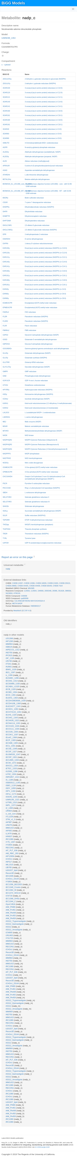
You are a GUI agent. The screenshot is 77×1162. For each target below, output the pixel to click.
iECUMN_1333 (12, 760)
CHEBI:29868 (11, 586)
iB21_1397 (11, 672)
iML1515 (10, 865)
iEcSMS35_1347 (13, 754)
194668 (40, 591)
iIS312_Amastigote (14, 930)
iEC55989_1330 (13, 684)
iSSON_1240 (12, 797)
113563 (27, 591)
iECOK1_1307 (12, 734)
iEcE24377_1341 (13, 706)
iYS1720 (10, 938)
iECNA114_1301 (13, 723)
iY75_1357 (11, 842)
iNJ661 (9, 667)
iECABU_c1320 (13, 686)
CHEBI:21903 (52, 583)
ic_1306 (9, 675)
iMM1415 (10, 828)
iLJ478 (9, 833)
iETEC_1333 (11, 768)
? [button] (24, 564)
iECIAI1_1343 (12, 717)
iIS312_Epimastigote (15, 924)
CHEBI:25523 (64, 583)
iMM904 (9, 644)
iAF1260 (10, 641)
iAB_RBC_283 (12, 853)
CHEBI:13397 (17, 583)
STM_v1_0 (11, 819)
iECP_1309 (11, 740)
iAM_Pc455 (11, 915)
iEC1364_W (11, 890)
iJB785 (9, 867)
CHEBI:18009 (41, 583)
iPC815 (9, 655)
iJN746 (9, 661)
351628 (61, 591)
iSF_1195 (10, 658)
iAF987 (9, 822)
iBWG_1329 (11, 669)
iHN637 (9, 836)
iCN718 (9, 896)
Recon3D (10, 873)
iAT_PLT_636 (12, 850)
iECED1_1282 (12, 709)
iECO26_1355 (12, 732)
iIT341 (9, 664)
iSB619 (9, 647)
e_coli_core (11, 814)
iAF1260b (10, 856)
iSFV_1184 (11, 791)
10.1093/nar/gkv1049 (42, 1147)
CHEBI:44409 (34, 586)
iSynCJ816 (11, 904)
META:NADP (17, 603)
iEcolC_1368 (11, 737)
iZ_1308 (9, 808)
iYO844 (9, 845)
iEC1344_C (11, 901)
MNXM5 (31, 588)
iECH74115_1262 (14, 712)
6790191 (17, 593)
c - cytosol (6, 65)
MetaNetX (17, 611)
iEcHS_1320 (11, 715)
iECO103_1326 (13, 726)
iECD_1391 (11, 695)
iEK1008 (10, 876)
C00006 (24, 596)
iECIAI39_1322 (13, 720)
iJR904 (9, 811)
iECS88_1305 (12, 743)
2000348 (47, 591)
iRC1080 (10, 839)
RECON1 (10, 848)
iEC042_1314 (12, 681)
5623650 (9, 593)
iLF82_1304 (11, 774)
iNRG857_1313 (13, 777)
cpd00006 (24, 598)
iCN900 (9, 932)
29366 (54, 591)
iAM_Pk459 (11, 918)
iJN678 (9, 825)
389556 (68, 591)
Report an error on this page (17, 557)
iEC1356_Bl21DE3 (14, 884)
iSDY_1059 (11, 788)
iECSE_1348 (12, 749)
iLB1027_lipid (12, 870)
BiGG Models (13, 3)
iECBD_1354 (12, 692)
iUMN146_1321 (13, 799)
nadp (8, 569)
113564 (34, 591)
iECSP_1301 (12, 757)
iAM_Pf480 (11, 907)
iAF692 (9, 831)
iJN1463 (9, 935)
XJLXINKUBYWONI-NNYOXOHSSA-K (29, 601)
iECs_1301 (11, 746)
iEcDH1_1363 (12, 698)
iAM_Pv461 (11, 910)
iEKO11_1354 (12, 766)
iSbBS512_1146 (13, 783)
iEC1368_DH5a (13, 898)
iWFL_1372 (11, 805)
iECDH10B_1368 (13, 703)
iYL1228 (9, 816)
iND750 (9, 652)
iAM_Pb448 (11, 913)
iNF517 (9, 862)
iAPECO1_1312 (13, 650)
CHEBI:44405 (22, 586)
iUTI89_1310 (12, 802)
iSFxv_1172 (11, 794)
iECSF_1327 (11, 751)
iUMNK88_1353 (8, 38)
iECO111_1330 (13, 729)
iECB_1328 (11, 689)
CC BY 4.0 (26, 611)
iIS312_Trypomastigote (16, 921)
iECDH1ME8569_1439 (16, 701)
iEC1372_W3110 (13, 893)
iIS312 (9, 927)
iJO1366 (10, 638)
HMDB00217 (36, 606)
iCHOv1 (9, 859)
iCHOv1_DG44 (12, 879)
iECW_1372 (11, 763)
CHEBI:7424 (58, 586)
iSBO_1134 (11, 785)
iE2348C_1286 (12, 678)
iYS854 (9, 881)
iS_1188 (9, 780)
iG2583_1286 (12, 771)
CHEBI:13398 (29, 583)
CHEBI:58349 (46, 586)
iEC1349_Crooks (13, 887)
